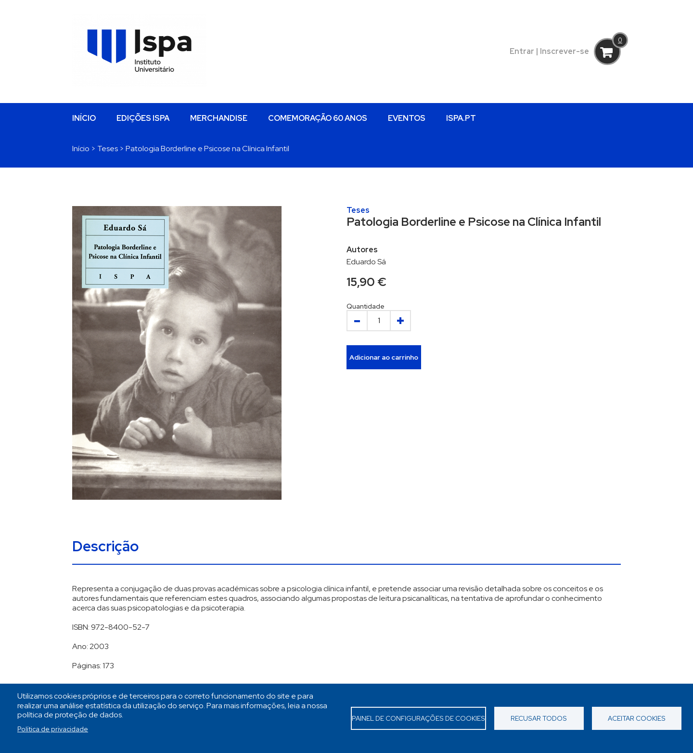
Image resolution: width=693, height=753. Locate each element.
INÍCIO (84, 118)
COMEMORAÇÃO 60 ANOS (317, 118)
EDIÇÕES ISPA (142, 118)
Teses (107, 148)
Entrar (522, 51)
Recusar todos (539, 718)
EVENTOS (406, 118)
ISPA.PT (461, 118)
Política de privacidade (52, 729)
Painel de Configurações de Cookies (418, 718)
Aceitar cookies (637, 718)
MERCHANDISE (218, 118)
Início (81, 148)
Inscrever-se (564, 51)
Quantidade (365, 306)
